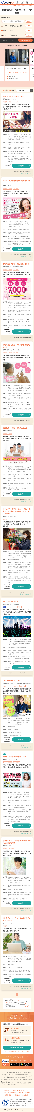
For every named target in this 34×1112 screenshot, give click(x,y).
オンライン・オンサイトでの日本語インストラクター (16, 919)
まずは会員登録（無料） (17, 1047)
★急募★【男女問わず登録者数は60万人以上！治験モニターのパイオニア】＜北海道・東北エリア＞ (17, 439)
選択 (29, 26)
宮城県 (18, 5)
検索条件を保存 (25, 40)
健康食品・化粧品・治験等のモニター (16, 428)
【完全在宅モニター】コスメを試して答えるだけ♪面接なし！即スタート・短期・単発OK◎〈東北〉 (17, 193)
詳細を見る (21, 166)
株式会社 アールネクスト (9, 516)
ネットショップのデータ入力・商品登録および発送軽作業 (16, 842)
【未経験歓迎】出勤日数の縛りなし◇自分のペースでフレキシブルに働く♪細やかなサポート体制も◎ (17, 524)
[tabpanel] (17, 65)
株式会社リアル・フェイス (9, 99)
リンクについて (15, 1090)
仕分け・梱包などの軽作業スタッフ (15, 757)
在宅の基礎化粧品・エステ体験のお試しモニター (16, 346)
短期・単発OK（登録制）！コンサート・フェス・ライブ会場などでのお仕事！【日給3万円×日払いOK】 (17, 612)
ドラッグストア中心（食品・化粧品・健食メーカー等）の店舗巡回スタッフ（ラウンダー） (16, 511)
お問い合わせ (9, 1095)
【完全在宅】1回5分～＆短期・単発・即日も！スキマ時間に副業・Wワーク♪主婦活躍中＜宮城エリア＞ (17, 107)
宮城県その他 (24, 5)
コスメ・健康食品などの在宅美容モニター (16, 182)
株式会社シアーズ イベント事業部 (11, 604)
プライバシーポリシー (10, 1092)
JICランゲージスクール (8, 923)
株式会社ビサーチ (7, 185)
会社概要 (27, 1092)
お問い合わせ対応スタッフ (12, 681)
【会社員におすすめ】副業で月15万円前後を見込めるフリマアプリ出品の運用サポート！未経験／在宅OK (17, 853)
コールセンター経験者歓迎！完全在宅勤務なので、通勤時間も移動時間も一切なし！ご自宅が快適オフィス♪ (17, 691)
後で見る (7, 165)
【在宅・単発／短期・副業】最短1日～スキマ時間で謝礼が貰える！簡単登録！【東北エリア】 (17, 274)
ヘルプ (21, 1092)
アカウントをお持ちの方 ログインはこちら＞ (17, 1051)
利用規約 (6, 1090)
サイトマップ (26, 1090)
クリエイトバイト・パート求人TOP (8, 5)
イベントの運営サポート (11, 601)
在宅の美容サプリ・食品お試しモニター (16, 264)
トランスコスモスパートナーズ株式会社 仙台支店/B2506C (17, 683)
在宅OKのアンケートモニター (13, 96)
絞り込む (29, 21)
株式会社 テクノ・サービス (10, 759)
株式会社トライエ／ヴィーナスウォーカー (13, 266)
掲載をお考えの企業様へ (22, 1095)
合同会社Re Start (7, 845)
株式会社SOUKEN (7, 430)
